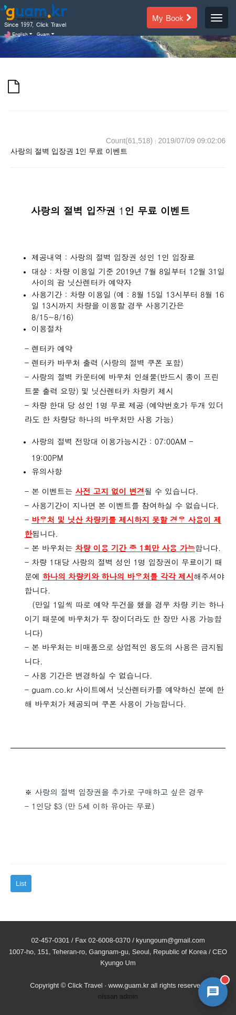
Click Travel (85, 985)
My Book (172, 17)
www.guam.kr (128, 985)
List (21, 883)
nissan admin (118, 996)
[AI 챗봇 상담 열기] (213, 992)
